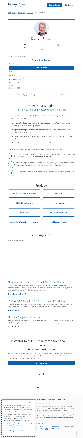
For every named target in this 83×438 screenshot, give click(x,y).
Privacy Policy (8, 420)
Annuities (52, 192)
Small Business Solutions (55, 220)
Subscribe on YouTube (16, 294)
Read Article (12, 310)
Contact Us (39, 374)
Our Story (11, 399)
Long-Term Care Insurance (55, 211)
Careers (31, 399)
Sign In (69, 4)
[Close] (31, 401)
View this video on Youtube (16, 240)
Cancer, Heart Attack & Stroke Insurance (23, 220)
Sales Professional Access (46, 399)
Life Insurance (18, 211)
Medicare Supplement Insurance (22, 192)
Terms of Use (19, 420)
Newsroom (22, 399)
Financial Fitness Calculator (30, 59)
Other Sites (62, 399)
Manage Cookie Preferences (14, 425)
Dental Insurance (53, 201)
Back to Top (40, 388)
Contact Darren (54, 5)
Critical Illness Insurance (20, 201)
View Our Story (27, 362)
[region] (18, 418)
